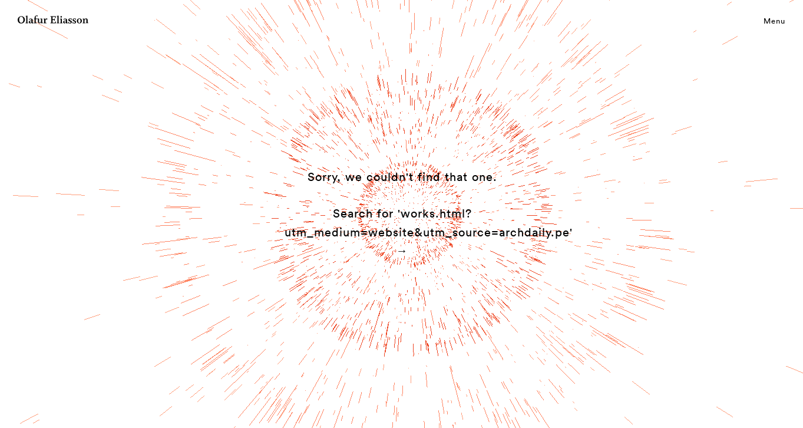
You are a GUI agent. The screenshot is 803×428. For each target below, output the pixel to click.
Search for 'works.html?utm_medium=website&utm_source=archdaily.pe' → (429, 231)
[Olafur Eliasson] (53, 21)
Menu (774, 20)
